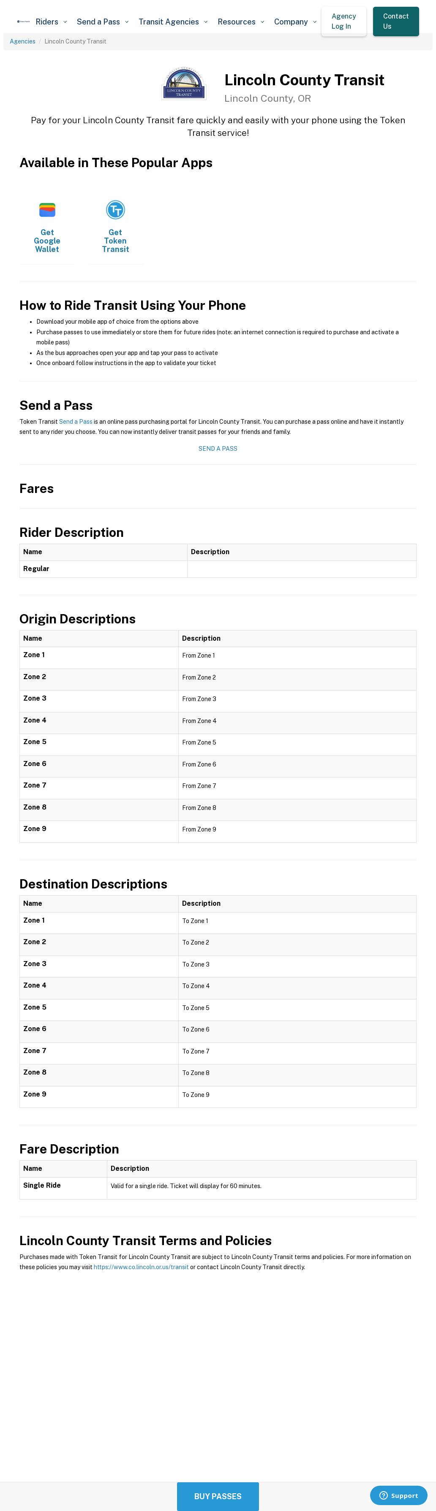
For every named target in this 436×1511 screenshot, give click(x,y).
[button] (51, 21)
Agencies (22, 41)
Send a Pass (76, 421)
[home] (23, 21)
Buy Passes (218, 1496)
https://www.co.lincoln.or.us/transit (141, 1267)
